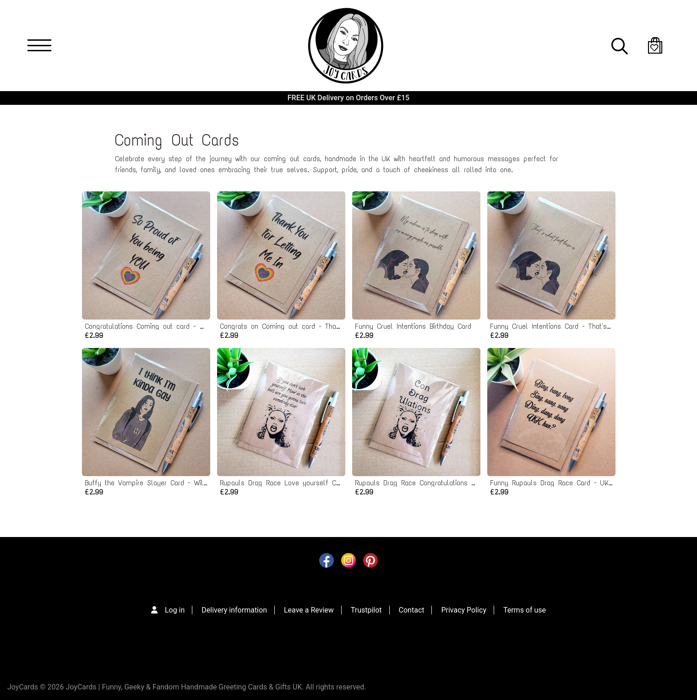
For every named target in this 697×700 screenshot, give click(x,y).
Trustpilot (366, 610)
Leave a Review (309, 610)
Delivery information (234, 610)
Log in (175, 610)
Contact (412, 610)
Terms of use (524, 610)
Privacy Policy (463, 610)
